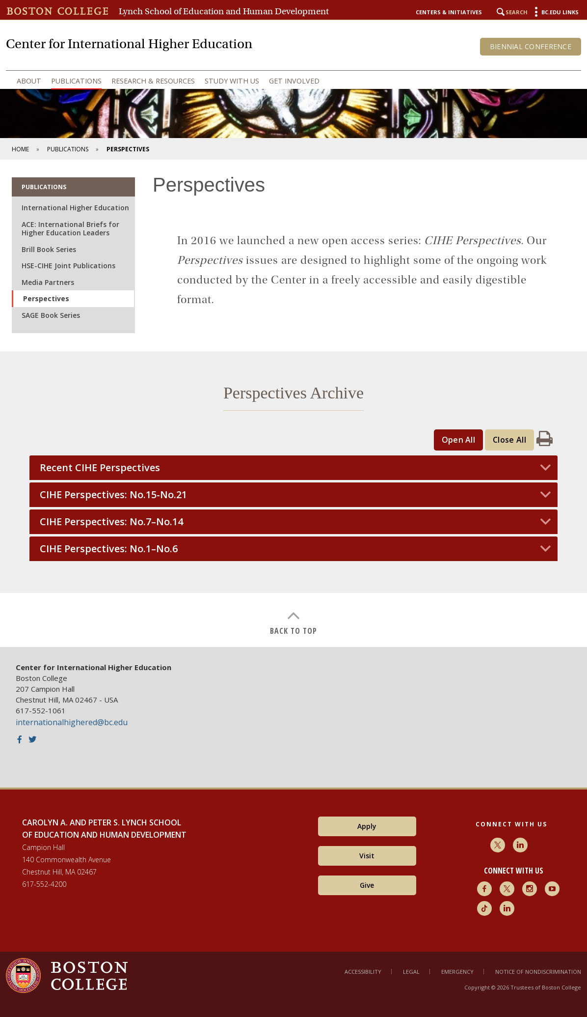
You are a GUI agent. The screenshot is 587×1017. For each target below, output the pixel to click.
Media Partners (48, 282)
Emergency (457, 971)
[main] (293, 403)
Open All (459, 439)
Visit (366, 855)
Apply (366, 826)
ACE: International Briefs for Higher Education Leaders (70, 229)
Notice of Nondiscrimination (538, 971)
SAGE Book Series (51, 315)
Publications (76, 80)
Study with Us (232, 80)
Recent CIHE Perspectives (100, 467)
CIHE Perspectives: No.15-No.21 (113, 494)
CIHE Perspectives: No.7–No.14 (111, 521)
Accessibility (363, 971)
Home (20, 149)
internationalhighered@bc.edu (72, 722)
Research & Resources (153, 80)
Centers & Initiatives (449, 12)
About (29, 80)
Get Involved (294, 80)
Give (367, 885)
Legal (411, 971)
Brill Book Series (49, 249)
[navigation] (293, 81)
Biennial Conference (530, 46)
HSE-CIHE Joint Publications (68, 265)
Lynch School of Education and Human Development (224, 11)
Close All (509, 439)
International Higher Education (75, 207)
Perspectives (46, 298)
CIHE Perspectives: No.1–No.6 (109, 548)
